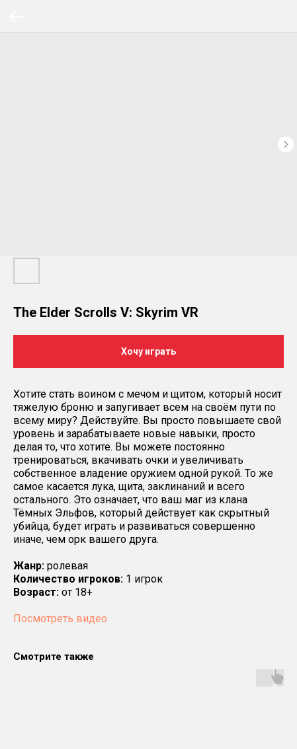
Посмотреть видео (60, 618)
